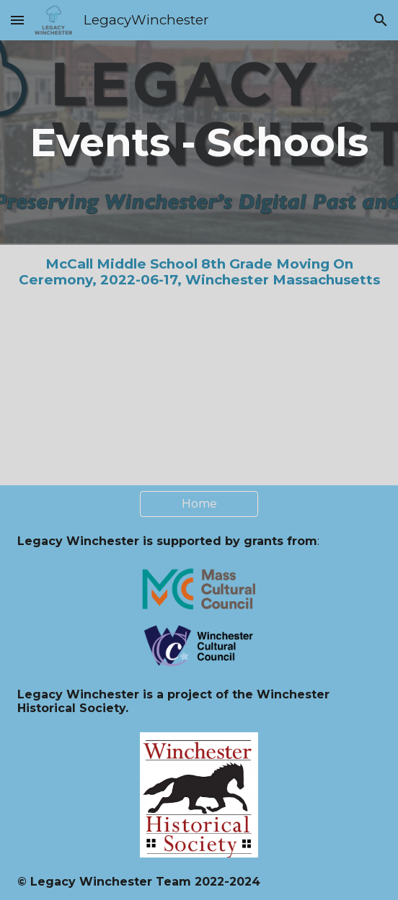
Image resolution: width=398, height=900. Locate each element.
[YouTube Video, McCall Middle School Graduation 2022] (199, 393)
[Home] (199, 503)
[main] (199, 142)
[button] (17, 20)
